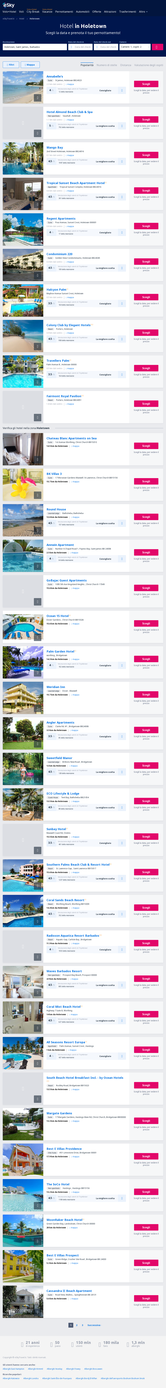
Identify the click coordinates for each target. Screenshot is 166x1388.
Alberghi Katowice (11, 1378)
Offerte (96, 11)
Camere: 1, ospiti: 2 (131, 46)
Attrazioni (110, 11)
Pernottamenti (64, 11)
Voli (21, 11)
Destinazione (9, 42)
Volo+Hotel (9, 11)
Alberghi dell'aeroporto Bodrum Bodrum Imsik (123, 1378)
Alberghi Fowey (73, 1368)
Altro (142, 11)
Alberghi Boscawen (93, 1368)
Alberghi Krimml (35, 1368)
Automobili (82, 11)
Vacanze (47, 11)
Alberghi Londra (30, 1378)
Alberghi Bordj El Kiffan (86, 1378)
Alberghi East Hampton (13, 1368)
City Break (33, 11)
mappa (70, 84)
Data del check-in (76, 42)
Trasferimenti (127, 11)
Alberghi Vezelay (54, 1368)
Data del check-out (102, 42)
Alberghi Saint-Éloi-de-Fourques (57, 1378)
